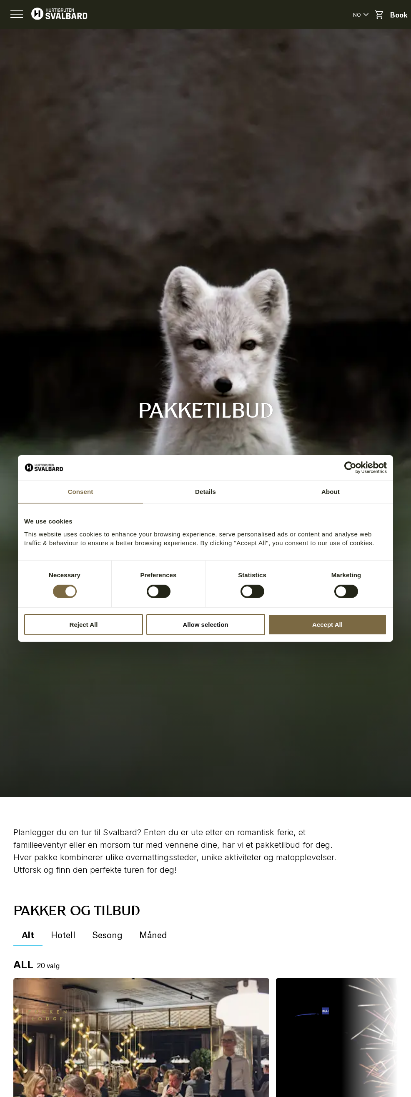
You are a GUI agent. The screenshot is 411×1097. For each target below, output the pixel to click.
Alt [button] (28, 936)
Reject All (84, 624)
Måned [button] (153, 936)
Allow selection (205, 624)
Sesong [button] (107, 936)
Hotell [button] (63, 936)
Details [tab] (205, 491)
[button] (16, 14)
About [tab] (330, 491)
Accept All (327, 624)
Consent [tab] (80, 491)
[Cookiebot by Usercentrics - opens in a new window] (350, 467)
